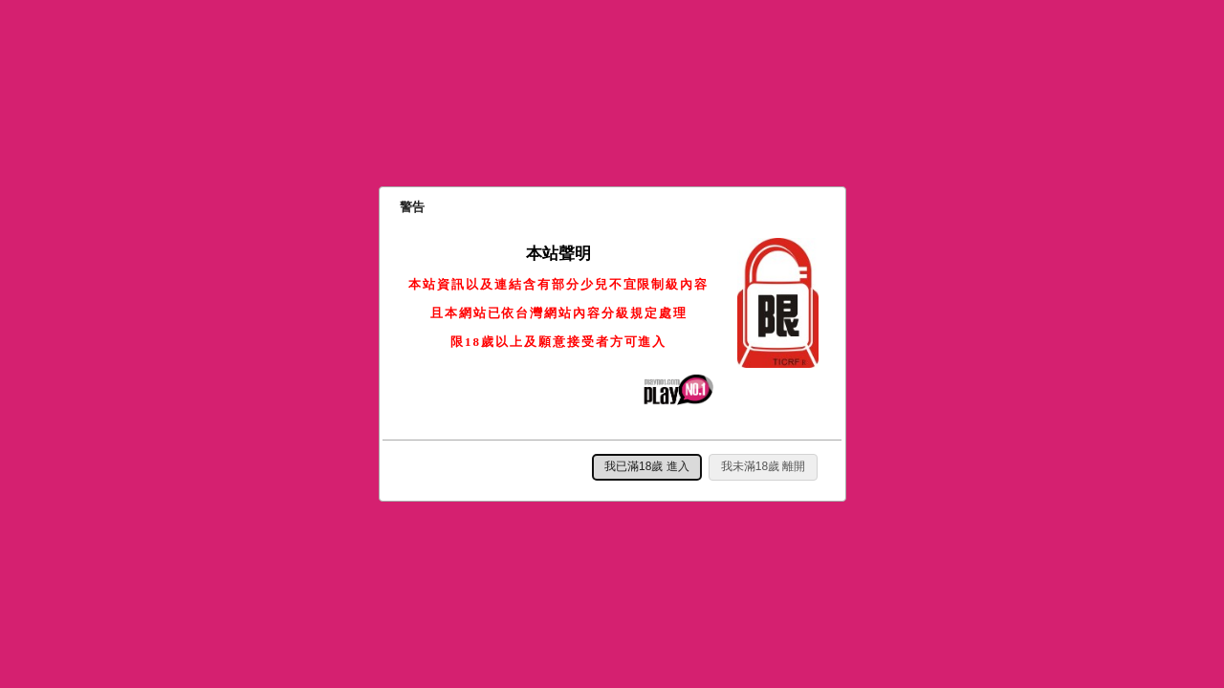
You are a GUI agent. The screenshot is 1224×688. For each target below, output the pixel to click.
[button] (647, 467)
